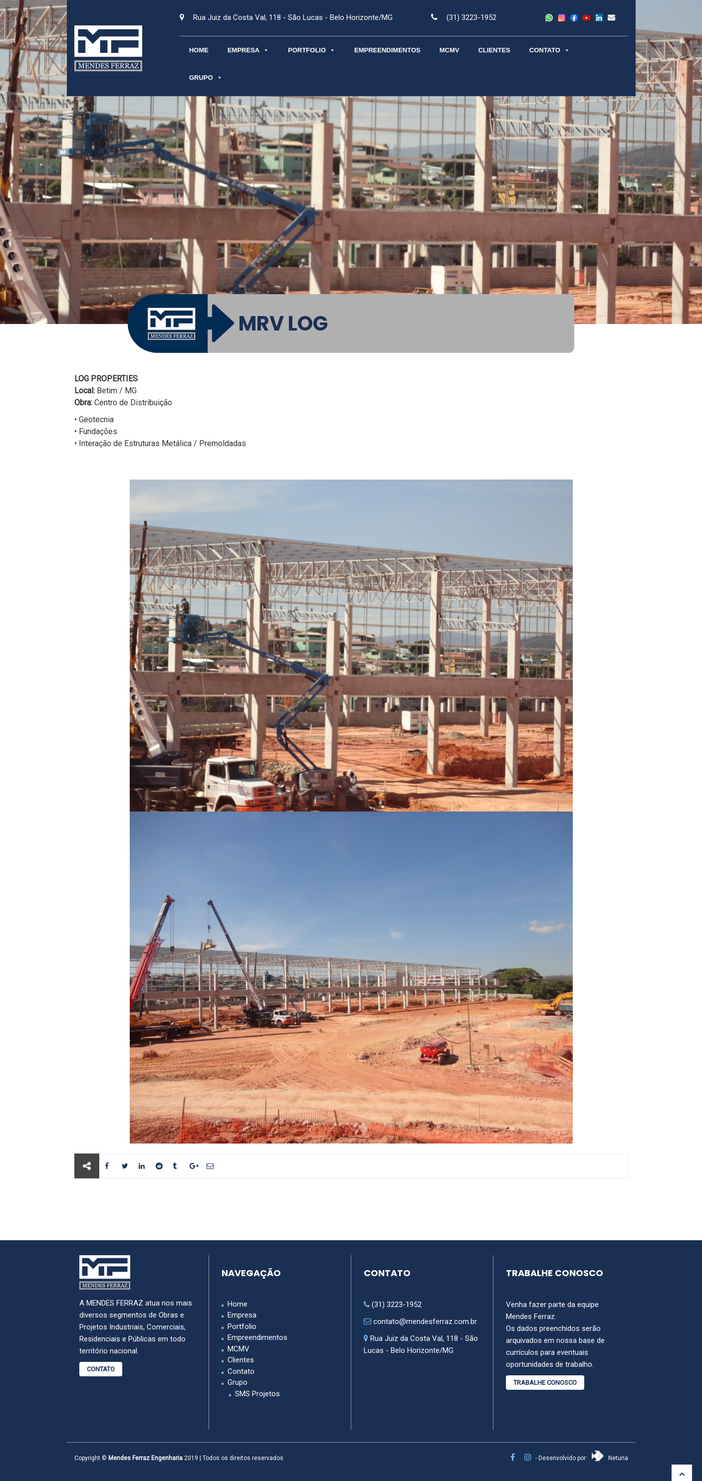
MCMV (450, 50)
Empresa (248, 50)
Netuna (609, 1458)
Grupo (206, 77)
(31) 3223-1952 (471, 17)
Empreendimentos (387, 50)
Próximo (591, 1209)
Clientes (494, 50)
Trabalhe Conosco (545, 1382)
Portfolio (311, 50)
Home (199, 50)
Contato (549, 50)
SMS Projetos (257, 1393)
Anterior (110, 1209)
